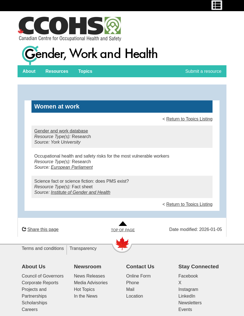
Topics (85, 71)
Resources (56, 71)
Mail (130, 289)
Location (134, 296)
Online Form (138, 276)
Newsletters (190, 302)
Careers (30, 309)
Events (185, 309)
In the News (85, 296)
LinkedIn (187, 296)
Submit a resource (203, 71)
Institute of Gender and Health (80, 192)
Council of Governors (43, 276)
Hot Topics (84, 289)
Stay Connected (199, 266)
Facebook (188, 276)
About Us (33, 266)
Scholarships (34, 302)
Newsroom (87, 266)
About (29, 71)
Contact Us (140, 266)
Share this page (40, 229)
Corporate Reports (40, 282)
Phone (132, 282)
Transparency (83, 248)
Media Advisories (91, 282)
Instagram (188, 289)
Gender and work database (61, 131)
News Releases (89, 276)
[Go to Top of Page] (123, 227)
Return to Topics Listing (189, 119)
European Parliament (72, 167)
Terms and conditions (43, 248)
